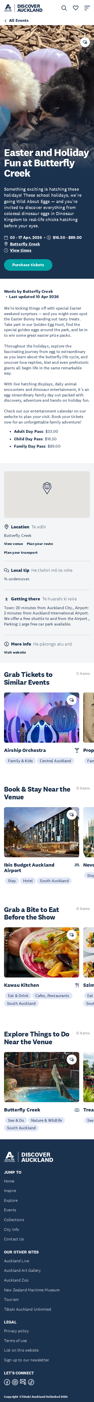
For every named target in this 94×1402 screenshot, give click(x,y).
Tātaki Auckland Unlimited (27, 1309)
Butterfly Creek (25, 244)
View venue (13, 543)
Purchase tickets (28, 264)
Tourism (11, 1299)
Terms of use (15, 1340)
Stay (12, 880)
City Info (11, 1229)
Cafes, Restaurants (52, 995)
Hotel (28, 880)
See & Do (16, 1120)
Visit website (15, 652)
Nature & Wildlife (46, 1120)
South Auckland (54, 880)
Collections (14, 1219)
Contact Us (14, 1239)
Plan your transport (21, 552)
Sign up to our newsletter (26, 1360)
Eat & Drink (18, 995)
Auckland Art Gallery (22, 1270)
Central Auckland (55, 760)
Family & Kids (20, 760)
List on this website (21, 1350)
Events (10, 1210)
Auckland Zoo (16, 1280)
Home (9, 1181)
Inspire (10, 1190)
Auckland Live (16, 1261)
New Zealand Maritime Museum (32, 1290)
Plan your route (40, 543)
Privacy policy (16, 1331)
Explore (11, 1200)
